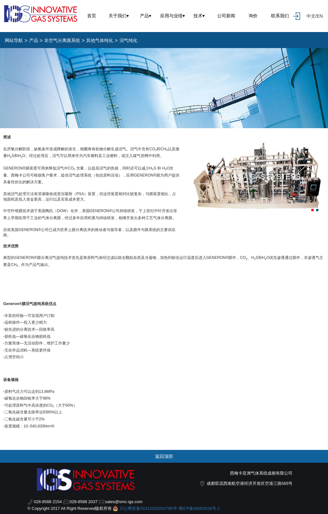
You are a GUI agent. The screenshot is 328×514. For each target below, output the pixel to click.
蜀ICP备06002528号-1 (199, 508)
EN (319, 16)
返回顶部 (164, 456)
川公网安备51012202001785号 (148, 508)
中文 (311, 16)
